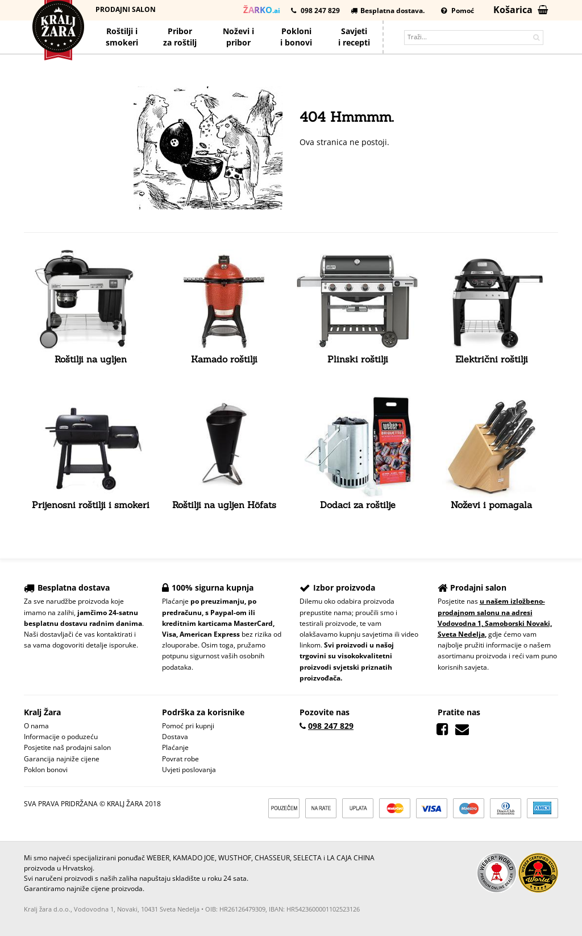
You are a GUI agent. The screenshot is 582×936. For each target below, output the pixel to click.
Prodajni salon (125, 9)
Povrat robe (180, 759)
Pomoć (457, 10)
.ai (261, 9)
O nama (36, 726)
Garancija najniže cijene (61, 759)
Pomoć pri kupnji (188, 726)
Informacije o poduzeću (61, 736)
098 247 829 (315, 10)
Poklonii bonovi (296, 37)
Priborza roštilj (180, 37)
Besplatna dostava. (388, 10)
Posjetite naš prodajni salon (67, 747)
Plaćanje (175, 747)
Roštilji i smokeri (122, 37)
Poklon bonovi (46, 769)
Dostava (175, 736)
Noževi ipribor (238, 37)
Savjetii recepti (354, 37)
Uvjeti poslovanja (189, 769)
